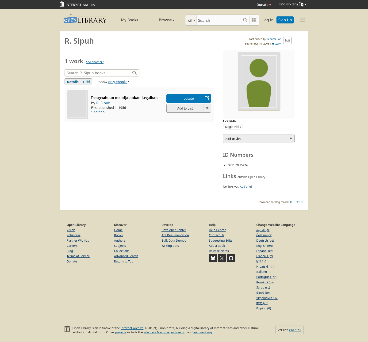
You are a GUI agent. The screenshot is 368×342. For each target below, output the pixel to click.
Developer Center (173, 230)
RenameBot (274, 39)
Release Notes (219, 251)
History (276, 43)
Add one (245, 187)
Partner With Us (78, 240)
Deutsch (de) (265, 240)
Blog (70, 251)
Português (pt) (266, 277)
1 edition (98, 112)
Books (118, 235)
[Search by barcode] (254, 20)
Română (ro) (265, 282)
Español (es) (264, 251)
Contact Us (216, 235)
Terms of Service (78, 256)
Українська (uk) (267, 298)
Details (73, 82)
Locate (189, 98)
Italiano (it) (264, 272)
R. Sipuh (103, 103)
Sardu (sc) (263, 287)
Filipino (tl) (263, 308)
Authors (119, 240)
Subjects (120, 245)
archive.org (178, 332)
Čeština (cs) (264, 235)
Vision (71, 230)
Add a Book (217, 245)
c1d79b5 (295, 330)
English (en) (264, 245)
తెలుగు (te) (263, 292)
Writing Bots (170, 245)
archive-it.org (202, 332)
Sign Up (285, 20)
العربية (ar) (263, 230)
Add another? (95, 62)
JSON (300, 202)
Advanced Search (126, 256)
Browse (161, 20)
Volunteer (73, 235)
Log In (267, 20)
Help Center (217, 230)
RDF (292, 202)
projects (120, 332)
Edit (287, 40)
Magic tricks (233, 127)
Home (118, 230)
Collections (122, 251)
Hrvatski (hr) (265, 266)
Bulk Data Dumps (173, 240)
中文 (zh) (262, 303)
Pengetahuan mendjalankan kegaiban (124, 97)
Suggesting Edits (220, 240)
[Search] (218, 20)
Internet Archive (132, 328)
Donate (264, 4)
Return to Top (123, 261)
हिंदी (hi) (261, 261)
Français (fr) (264, 256)
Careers (72, 245)
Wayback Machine (156, 332)
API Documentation (175, 235)
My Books (129, 20)
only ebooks (117, 82)
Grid (86, 82)
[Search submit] (245, 20)
